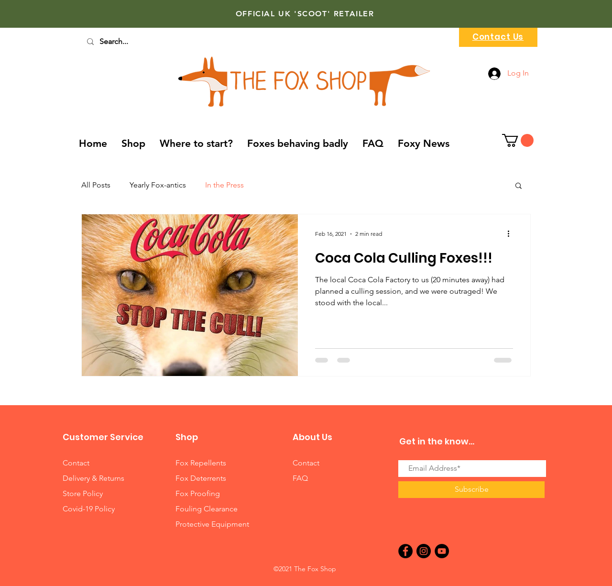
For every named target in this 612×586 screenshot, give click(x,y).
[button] (518, 140)
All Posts (95, 184)
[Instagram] (423, 551)
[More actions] (511, 234)
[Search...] (127, 42)
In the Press (224, 184)
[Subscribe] (471, 489)
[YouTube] (442, 551)
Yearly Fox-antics (158, 184)
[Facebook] (405, 551)
